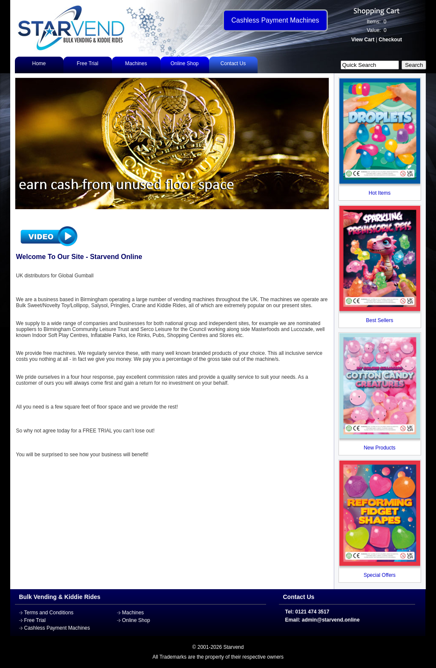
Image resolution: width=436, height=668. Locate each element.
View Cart (362, 40)
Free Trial (87, 63)
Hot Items (379, 193)
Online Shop (184, 63)
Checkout (390, 40)
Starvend (233, 647)
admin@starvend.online (331, 620)
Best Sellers (379, 320)
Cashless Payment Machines (57, 628)
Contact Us (233, 63)
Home (39, 63)
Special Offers (380, 575)
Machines (136, 63)
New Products (380, 448)
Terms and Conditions (49, 613)
